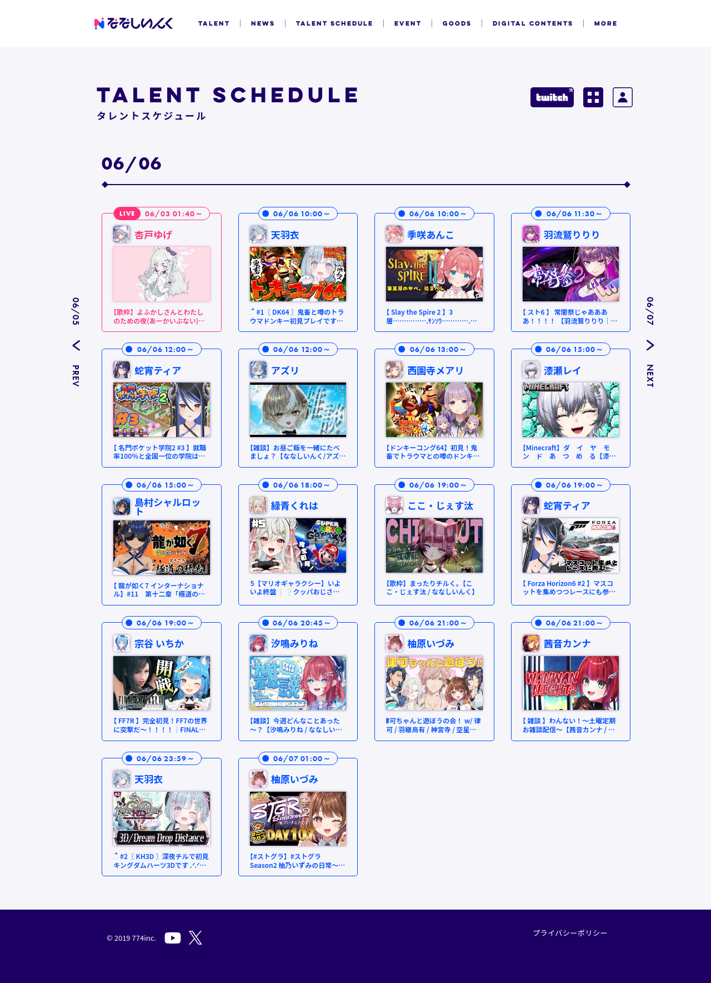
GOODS (457, 23)
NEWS (263, 23)
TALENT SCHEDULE (334, 23)
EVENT (408, 23)
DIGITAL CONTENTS (533, 23)
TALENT (214, 23)
